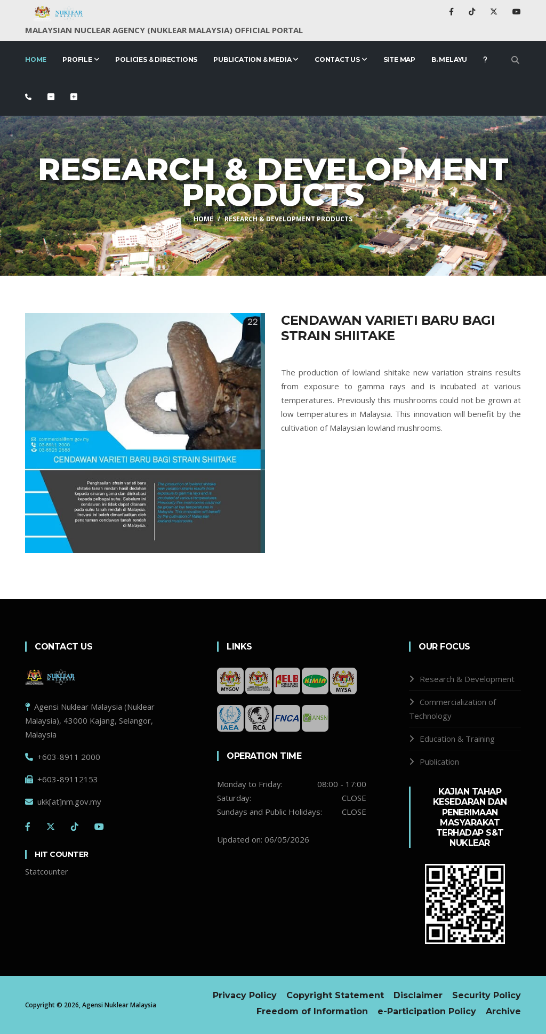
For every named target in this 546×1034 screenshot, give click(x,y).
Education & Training (457, 738)
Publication (439, 761)
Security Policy (486, 995)
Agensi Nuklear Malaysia (119, 1004)
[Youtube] (99, 826)
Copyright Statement (335, 995)
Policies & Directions (156, 59)
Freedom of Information (312, 1011)
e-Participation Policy (427, 1011)
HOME (203, 218)
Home (35, 59)
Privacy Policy (245, 995)
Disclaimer (418, 995)
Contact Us (341, 59)
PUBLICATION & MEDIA (256, 59)
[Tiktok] (74, 826)
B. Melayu (449, 59)
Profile (80, 59)
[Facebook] (27, 826)
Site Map (399, 59)
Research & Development (467, 679)
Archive (503, 1011)
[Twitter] (50, 826)
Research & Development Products (288, 218)
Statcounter (46, 871)
